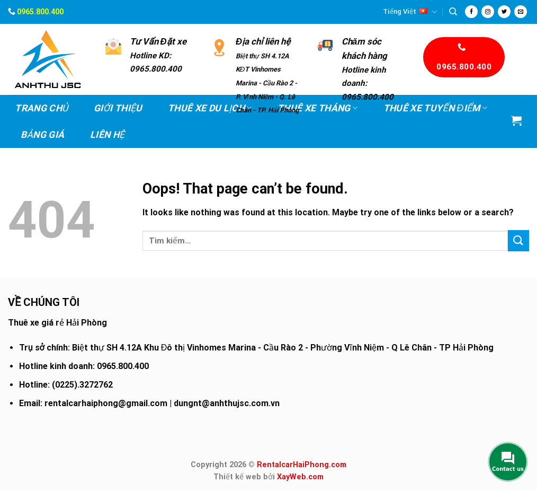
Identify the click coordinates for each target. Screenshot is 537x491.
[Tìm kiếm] (453, 11)
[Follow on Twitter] (504, 11)
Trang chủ (41, 108)
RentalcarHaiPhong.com (301, 464)
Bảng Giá (42, 134)
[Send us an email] (520, 11)
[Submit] (518, 240)
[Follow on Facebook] (471, 11)
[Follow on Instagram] (487, 11)
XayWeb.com (300, 476)
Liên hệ (107, 134)
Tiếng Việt (410, 12)
